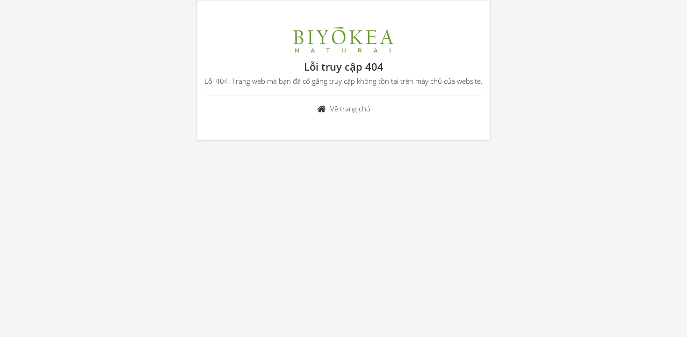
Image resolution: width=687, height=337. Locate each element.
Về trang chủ (350, 108)
